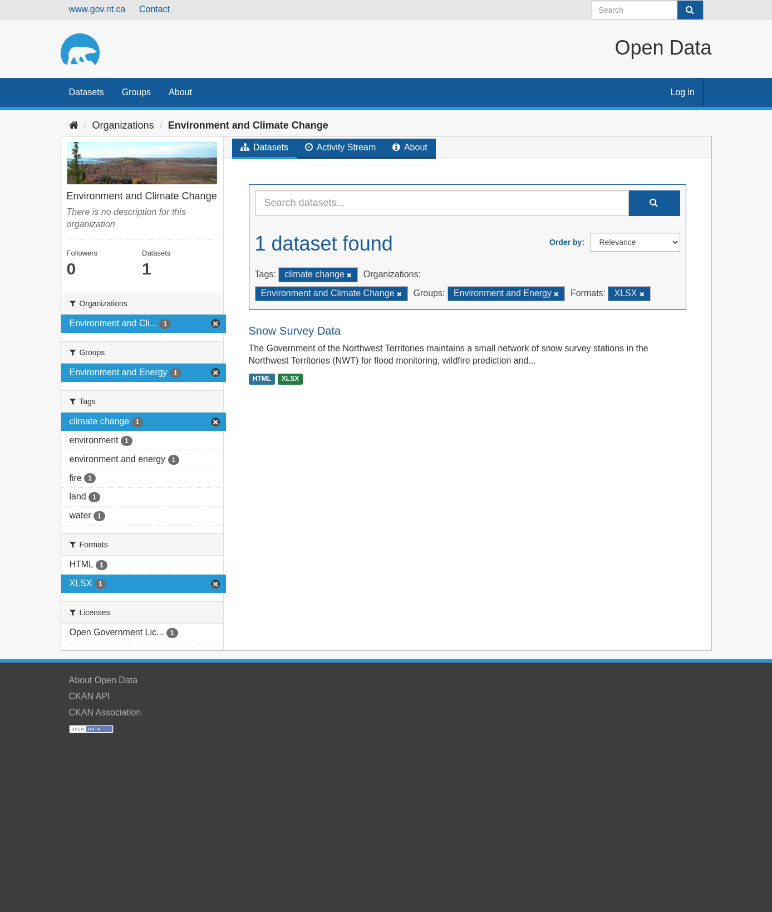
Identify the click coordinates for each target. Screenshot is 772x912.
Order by (565, 242)
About (180, 92)
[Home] (73, 125)
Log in (682, 92)
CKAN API (89, 696)
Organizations (123, 125)
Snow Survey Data (295, 331)
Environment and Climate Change (248, 125)
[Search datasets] (648, 10)
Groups (136, 92)
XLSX (290, 379)
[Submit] (690, 10)
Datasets (86, 92)
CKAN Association (105, 712)
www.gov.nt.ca (97, 9)
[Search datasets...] (442, 203)
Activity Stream (340, 147)
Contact (154, 9)
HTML (262, 379)
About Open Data (103, 680)
